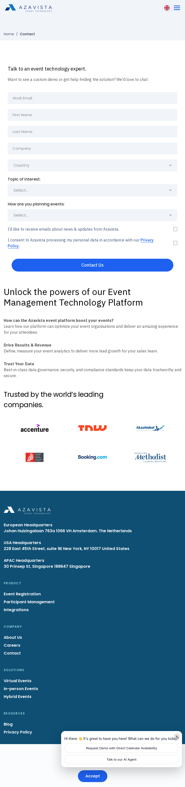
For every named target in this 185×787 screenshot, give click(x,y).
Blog (8, 724)
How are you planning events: (36, 204)
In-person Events (21, 689)
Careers (12, 645)
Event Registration (22, 594)
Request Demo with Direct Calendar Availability (121, 748)
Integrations (16, 610)
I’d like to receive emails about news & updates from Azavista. (63, 229)
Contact (12, 653)
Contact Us (92, 265)
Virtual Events (17, 681)
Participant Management (29, 602)
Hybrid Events (17, 696)
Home (9, 34)
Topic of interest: (24, 179)
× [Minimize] (177, 736)
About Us (13, 637)
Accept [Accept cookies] (92, 776)
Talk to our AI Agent (122, 759)
